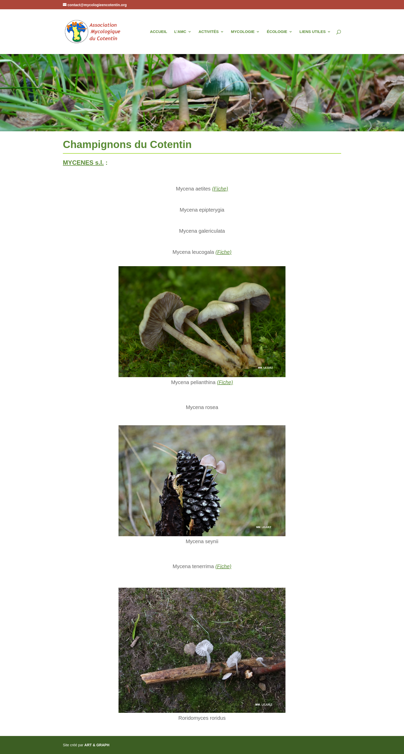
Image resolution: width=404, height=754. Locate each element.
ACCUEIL (158, 32)
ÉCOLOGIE (277, 32)
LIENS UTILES (312, 32)
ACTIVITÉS (208, 32)
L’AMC (180, 32)
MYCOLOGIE (243, 32)
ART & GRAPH (96, 745)
